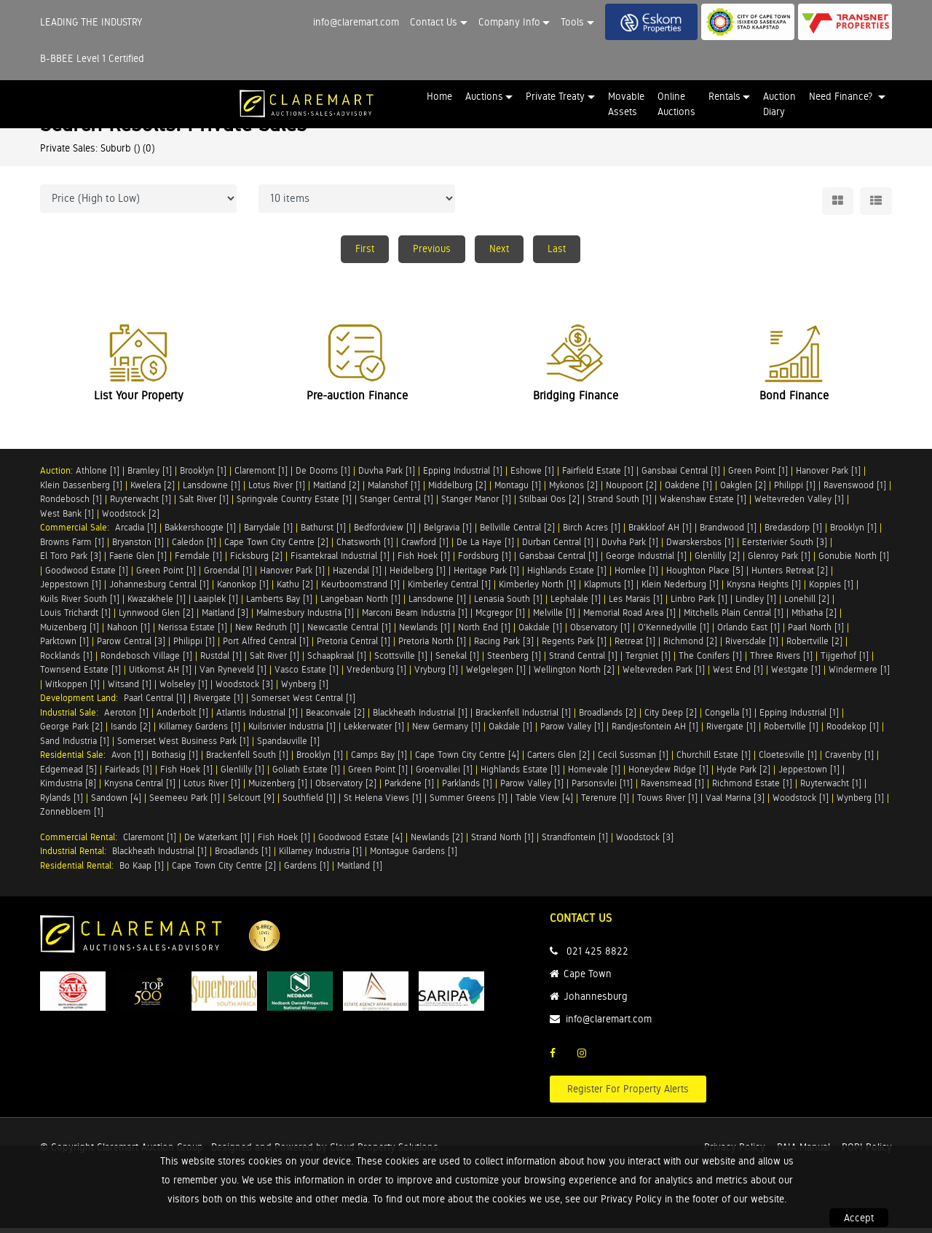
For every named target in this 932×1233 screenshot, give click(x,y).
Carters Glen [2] (558, 760)
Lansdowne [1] (211, 490)
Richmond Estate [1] (752, 788)
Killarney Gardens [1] (199, 732)
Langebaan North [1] (360, 603)
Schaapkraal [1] (336, 660)
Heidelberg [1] (418, 575)
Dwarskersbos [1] (700, 546)
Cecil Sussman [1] (633, 760)
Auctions (484, 96)
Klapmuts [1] (608, 589)
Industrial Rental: (76, 856)
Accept (859, 1218)
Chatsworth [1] (364, 546)
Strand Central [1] (583, 660)
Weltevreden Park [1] (664, 675)
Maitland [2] (336, 490)
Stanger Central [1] (396, 504)
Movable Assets (626, 103)
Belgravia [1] (448, 533)
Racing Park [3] (504, 646)
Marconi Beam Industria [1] (414, 618)
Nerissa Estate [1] (192, 632)
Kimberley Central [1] (449, 589)
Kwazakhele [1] (156, 603)
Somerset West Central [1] (303, 703)
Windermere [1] (859, 675)
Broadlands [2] (607, 717)
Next (499, 248)
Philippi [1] (795, 490)
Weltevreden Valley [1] (799, 504)
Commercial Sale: (77, 533)
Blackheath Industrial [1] (420, 717)
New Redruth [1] (267, 632)
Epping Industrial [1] (462, 476)
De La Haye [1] (485, 546)
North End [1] (484, 632)
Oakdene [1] (688, 490)
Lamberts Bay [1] (279, 603)
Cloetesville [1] (788, 760)
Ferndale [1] (198, 561)
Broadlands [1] (243, 856)
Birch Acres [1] (591, 533)
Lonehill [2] (806, 603)
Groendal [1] (228, 575)
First (364, 248)
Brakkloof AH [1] (660, 533)
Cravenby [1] (849, 760)
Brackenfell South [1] (247, 760)
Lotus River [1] (276, 490)
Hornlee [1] (636, 575)
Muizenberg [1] (69, 632)
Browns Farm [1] (72, 546)
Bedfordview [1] (385, 533)
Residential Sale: (75, 760)
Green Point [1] (758, 476)
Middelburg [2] (457, 490)
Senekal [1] (457, 660)
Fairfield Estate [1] (597, 476)
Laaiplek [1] (216, 603)
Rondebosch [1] (71, 504)
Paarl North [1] (816, 632)
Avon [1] (127, 760)
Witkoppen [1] (72, 689)
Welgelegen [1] (496, 675)
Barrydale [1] (268, 533)
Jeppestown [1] (70, 589)
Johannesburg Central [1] (159, 589)
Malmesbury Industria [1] (305, 618)
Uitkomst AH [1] (160, 675)
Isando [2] (131, 732)
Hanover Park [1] (828, 476)
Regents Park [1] (574, 646)
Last (557, 248)
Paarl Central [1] (155, 703)
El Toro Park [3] (70, 561)
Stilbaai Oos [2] (549, 504)
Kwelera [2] (152, 490)
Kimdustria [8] (68, 788)
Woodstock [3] (244, 689)
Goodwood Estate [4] (360, 842)
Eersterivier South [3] (784, 546)
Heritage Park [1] (486, 575)
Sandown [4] (116, 802)
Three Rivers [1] (781, 660)
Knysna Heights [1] (764, 589)
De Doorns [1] (323, 476)
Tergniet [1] (648, 660)
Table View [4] (544, 802)
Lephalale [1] (575, 603)
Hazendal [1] (357, 575)
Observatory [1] (600, 632)
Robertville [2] (814, 646)
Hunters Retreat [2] (789, 575)
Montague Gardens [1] (413, 856)
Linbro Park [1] (699, 603)
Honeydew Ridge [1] (668, 774)
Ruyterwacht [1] (140, 504)
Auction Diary (779, 103)
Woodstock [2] (130, 518)
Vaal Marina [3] (735, 802)
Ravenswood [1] (855, 490)
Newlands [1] (424, 632)
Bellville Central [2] (517, 533)
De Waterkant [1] (217, 842)
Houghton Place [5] (704, 575)
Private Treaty (555, 96)
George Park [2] (71, 732)
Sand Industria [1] (74, 745)
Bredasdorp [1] (793, 533)
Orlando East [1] (748, 632)
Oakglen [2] (743, 490)
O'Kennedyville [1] (673, 632)
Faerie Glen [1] (138, 561)
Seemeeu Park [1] (184, 802)
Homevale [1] (594, 774)
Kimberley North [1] (537, 589)
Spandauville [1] (288, 745)
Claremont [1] (261, 476)
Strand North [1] (502, 842)
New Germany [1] (446, 732)
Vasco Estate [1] (307, 675)
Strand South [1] (620, 504)
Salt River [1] (204, 504)
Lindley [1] (755, 603)
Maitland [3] (225, 618)
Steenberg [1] (514, 660)
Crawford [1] (425, 546)
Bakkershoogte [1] (200, 533)
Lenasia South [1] (508, 603)
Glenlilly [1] (242, 774)
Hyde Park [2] (743, 774)
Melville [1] (554, 618)
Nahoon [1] (128, 632)
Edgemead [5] (68, 774)
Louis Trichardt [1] (75, 618)
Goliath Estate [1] (306, 774)
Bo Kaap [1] (141, 870)
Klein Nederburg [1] (680, 589)
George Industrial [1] (646, 561)
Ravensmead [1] (672, 788)
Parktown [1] (64, 646)
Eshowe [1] (532, 476)
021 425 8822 (597, 956)
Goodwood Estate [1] (86, 575)
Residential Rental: (79, 870)
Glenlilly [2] (717, 561)
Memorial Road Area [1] (629, 618)
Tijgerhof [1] (845, 660)
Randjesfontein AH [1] (655, 732)
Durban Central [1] (557, 546)
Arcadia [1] (136, 533)
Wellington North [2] (574, 675)
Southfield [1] (309, 802)
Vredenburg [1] (376, 675)
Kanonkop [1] (243, 589)
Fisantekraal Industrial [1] (340, 561)
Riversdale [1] (751, 646)
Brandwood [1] (728, 533)
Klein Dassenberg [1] (81, 490)
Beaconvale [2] (335, 717)
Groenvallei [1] (444, 774)
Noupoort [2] (631, 490)
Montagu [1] (517, 490)
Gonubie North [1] (853, 561)
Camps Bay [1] (379, 760)
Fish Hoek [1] (424, 561)
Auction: (58, 476)
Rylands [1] (61, 802)
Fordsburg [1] (484, 561)
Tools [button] (572, 22)
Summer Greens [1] (469, 802)
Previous (432, 248)
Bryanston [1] (138, 546)
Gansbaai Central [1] (680, 476)
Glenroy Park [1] (779, 561)
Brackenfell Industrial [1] (523, 717)
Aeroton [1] (126, 717)
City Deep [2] (670, 717)
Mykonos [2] (573, 490)
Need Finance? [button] (842, 96)
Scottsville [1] (400, 660)
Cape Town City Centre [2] (276, 546)
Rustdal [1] (221, 660)
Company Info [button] (509, 22)
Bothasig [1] (174, 760)
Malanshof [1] (394, 490)
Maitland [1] (359, 870)
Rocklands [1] (66, 660)
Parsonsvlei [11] (602, 788)
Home (439, 96)
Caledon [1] (194, 546)
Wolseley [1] (183, 689)
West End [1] (738, 675)
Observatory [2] (345, 788)
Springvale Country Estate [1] (294, 504)
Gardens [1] (306, 870)
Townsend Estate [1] (80, 675)
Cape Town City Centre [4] (467, 760)
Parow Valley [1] (572, 732)
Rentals (724, 96)
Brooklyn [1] (203, 476)
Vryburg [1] (436, 675)
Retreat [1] (635, 646)
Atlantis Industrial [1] (257, 717)
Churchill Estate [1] (713, 760)
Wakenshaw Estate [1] (703, 504)
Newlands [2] (437, 842)
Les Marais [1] (636, 603)
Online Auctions (676, 103)
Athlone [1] (97, 476)
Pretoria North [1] (432, 646)
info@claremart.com (356, 22)
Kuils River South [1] (79, 603)
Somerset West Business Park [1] (183, 745)
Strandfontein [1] (575, 842)
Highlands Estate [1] (567, 575)
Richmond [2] (690, 646)
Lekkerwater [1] (374, 732)
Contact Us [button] (433, 22)
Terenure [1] (605, 802)
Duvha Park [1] (386, 476)
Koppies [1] (831, 589)
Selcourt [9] (251, 802)
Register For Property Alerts (628, 1094)
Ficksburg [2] (256, 561)
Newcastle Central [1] (349, 632)
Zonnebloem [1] (71, 817)
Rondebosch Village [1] (146, 660)
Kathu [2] (295, 589)
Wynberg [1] (304, 689)
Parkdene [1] (409, 788)
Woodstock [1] (801, 802)
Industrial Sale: (72, 717)
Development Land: (82, 703)
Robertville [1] (791, 732)
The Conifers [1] (710, 660)
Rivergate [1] (218, 703)
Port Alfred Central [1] (266, 646)
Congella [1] (728, 717)
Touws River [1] (667, 802)
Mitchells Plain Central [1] (733, 618)
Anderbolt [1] (182, 717)
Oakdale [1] (540, 632)
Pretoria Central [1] (353, 646)
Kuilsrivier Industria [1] (292, 732)
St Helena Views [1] (383, 802)
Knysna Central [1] (139, 788)
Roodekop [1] (852, 732)
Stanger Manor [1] (476, 504)
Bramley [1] (149, 476)
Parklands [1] (467, 788)
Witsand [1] (129, 689)
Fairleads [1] (128, 774)
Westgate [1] (796, 675)
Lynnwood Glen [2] (156, 618)
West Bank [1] (67, 518)
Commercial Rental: (81, 842)
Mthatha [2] (814, 618)
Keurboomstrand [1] (360, 589)
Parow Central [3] (131, 646)
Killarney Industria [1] (320, 856)
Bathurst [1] (323, 533)
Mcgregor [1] (500, 618)
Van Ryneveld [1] (233, 675)
